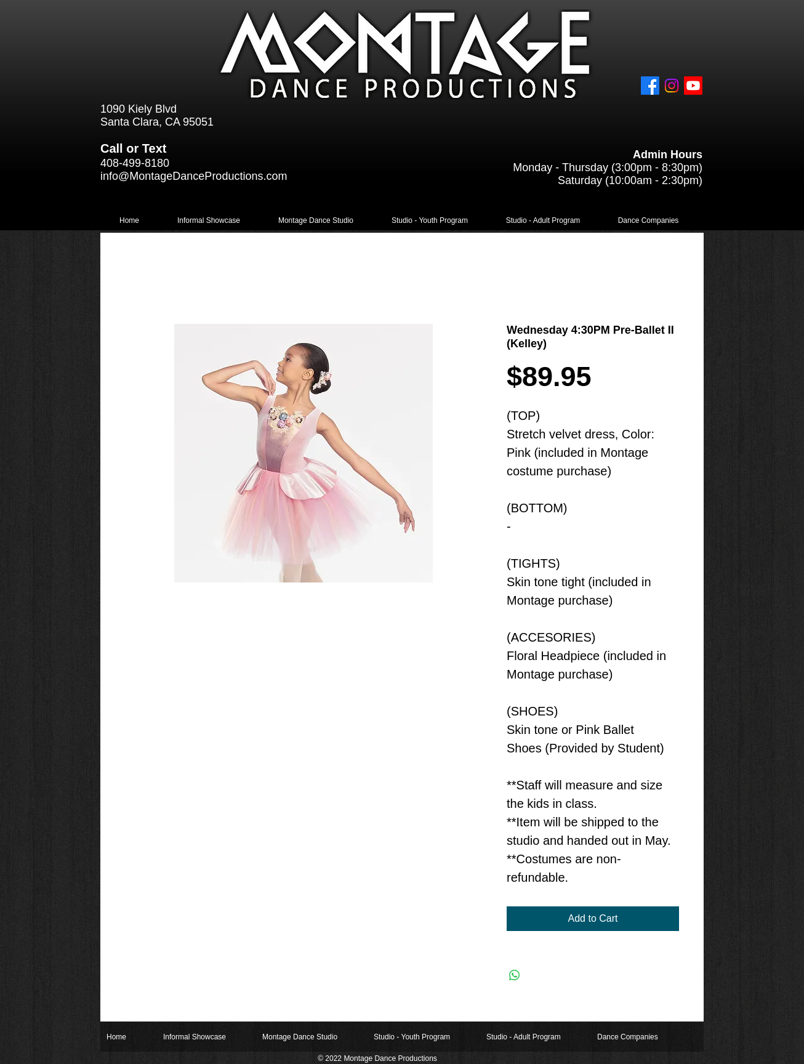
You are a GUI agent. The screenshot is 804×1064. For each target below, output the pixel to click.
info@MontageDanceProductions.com (193, 176)
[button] (208, 221)
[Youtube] (693, 85)
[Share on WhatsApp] (514, 975)
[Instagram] (671, 85)
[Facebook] (650, 85)
